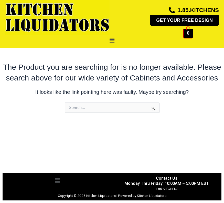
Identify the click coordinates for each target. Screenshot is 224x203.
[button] (112, 40)
